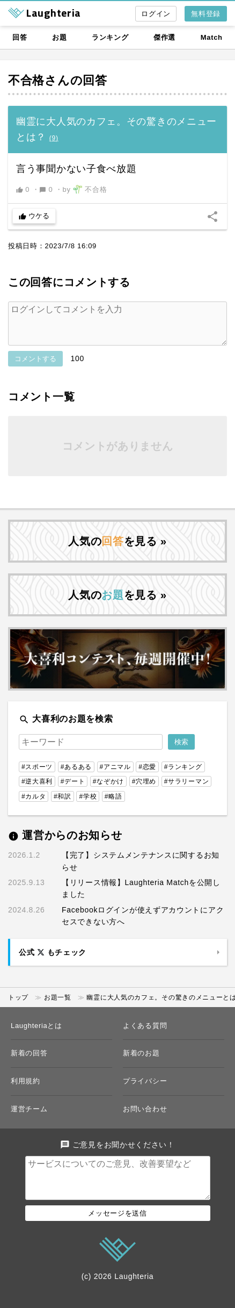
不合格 (26, 80)
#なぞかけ (108, 790)
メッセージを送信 (117, 1230)
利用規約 (25, 1090)
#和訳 (62, 805)
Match (212, 37)
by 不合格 (85, 189)
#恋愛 (147, 775)
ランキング (110, 37)
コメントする (35, 367)
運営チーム (29, 1117)
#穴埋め (144, 790)
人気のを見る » (117, 550)
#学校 (88, 805)
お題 (59, 37)
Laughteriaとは (36, 1034)
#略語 (113, 805)
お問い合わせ (145, 1117)
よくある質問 (145, 1034)
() (53, 138)
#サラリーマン (186, 790)
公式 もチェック (52, 961)
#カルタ (33, 805)
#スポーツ (37, 775)
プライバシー (145, 1090)
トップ (18, 1006)
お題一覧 (57, 1006)
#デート (73, 790)
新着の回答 (29, 1062)
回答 (19, 37)
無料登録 (206, 14)
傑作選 (164, 37)
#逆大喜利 (37, 790)
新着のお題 (141, 1062)
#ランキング (183, 775)
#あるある (76, 775)
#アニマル (115, 775)
